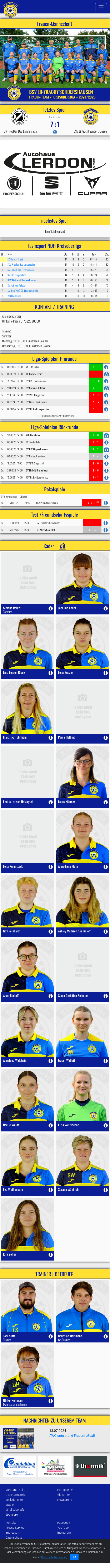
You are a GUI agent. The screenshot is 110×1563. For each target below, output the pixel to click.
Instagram (64, 1532)
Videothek (63, 1495)
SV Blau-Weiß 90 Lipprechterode (23, 291)
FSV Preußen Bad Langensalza (21, 264)
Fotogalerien (65, 1490)
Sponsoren (12, 1514)
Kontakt (10, 1523)
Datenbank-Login (16, 1542)
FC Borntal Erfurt (15, 259)
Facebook (63, 1523)
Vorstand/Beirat (15, 1490)
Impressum (12, 1532)
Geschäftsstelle (15, 1495)
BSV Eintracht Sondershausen (22, 280)
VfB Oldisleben (14, 296)
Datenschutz (13, 1537)
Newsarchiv (64, 1500)
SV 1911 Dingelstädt (17, 275)
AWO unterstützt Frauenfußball (72, 1436)
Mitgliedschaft (14, 1509)
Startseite (11, 1550)
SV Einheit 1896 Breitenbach (21, 270)
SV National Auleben (17, 285)
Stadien (10, 1505)
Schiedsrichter (14, 1500)
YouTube (63, 1527)
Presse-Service (14, 1527)
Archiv (9, 1555)
